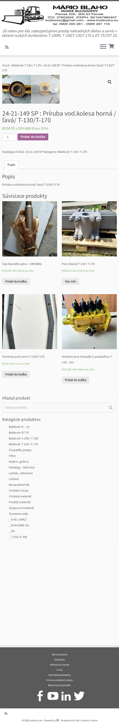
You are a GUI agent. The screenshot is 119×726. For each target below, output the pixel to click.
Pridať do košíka (33, 235)
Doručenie (59, 659)
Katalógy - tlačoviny (22, 566)
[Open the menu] (103, 59)
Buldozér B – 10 (19, 525)
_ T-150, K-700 (18, 635)
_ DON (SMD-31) (19, 623)
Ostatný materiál (20, 595)
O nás (59, 669)
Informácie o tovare (59, 664)
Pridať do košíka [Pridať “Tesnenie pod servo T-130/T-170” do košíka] (16, 473)
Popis (11, 263)
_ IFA (12, 629)
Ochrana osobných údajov (59, 680)
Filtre (12, 554)
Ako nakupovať (59, 654)
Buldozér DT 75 (19, 531)
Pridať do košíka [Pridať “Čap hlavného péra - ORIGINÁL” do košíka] (16, 380)
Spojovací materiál (21, 606)
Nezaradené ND (19, 583)
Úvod (5, 78)
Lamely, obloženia (21, 571)
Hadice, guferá (18, 560)
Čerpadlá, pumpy (20, 548)
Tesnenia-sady (18, 612)
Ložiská (14, 577)
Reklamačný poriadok (59, 685)
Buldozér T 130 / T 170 (26, 78)
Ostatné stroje (18, 589)
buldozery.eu (35, 720)
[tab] (11, 263)
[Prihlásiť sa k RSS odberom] (8, 59)
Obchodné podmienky (59, 675)
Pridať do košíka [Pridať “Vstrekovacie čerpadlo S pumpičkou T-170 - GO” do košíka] (75, 478)
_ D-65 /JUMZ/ (18, 618)
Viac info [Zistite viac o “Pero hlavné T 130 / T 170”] (70, 380)
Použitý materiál (19, 600)
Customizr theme (88, 720)
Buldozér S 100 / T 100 (23, 537)
